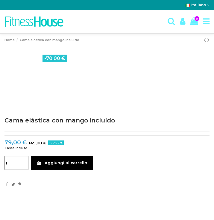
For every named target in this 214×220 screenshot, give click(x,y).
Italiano (198, 5)
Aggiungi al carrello (62, 162)
